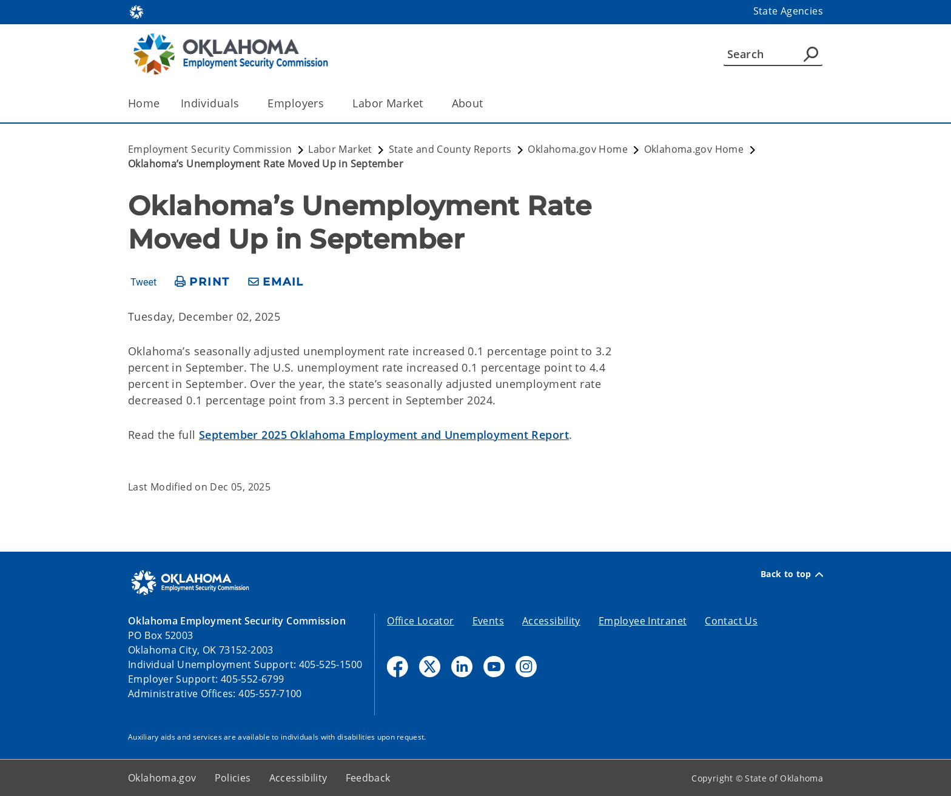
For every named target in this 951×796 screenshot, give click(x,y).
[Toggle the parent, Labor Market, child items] (427, 103)
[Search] (773, 54)
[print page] (202, 282)
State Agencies (788, 11)
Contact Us (731, 620)
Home (144, 103)
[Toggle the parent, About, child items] (487, 103)
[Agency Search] (811, 54)
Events (488, 620)
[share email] (276, 282)
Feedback (368, 777)
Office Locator (420, 620)
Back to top (792, 574)
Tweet (143, 282)
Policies (233, 777)
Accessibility (551, 620)
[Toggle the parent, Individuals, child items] (243, 103)
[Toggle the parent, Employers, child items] (328, 103)
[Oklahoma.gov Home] (136, 11)
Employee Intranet (643, 620)
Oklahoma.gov (162, 777)
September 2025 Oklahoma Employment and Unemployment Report (384, 434)
